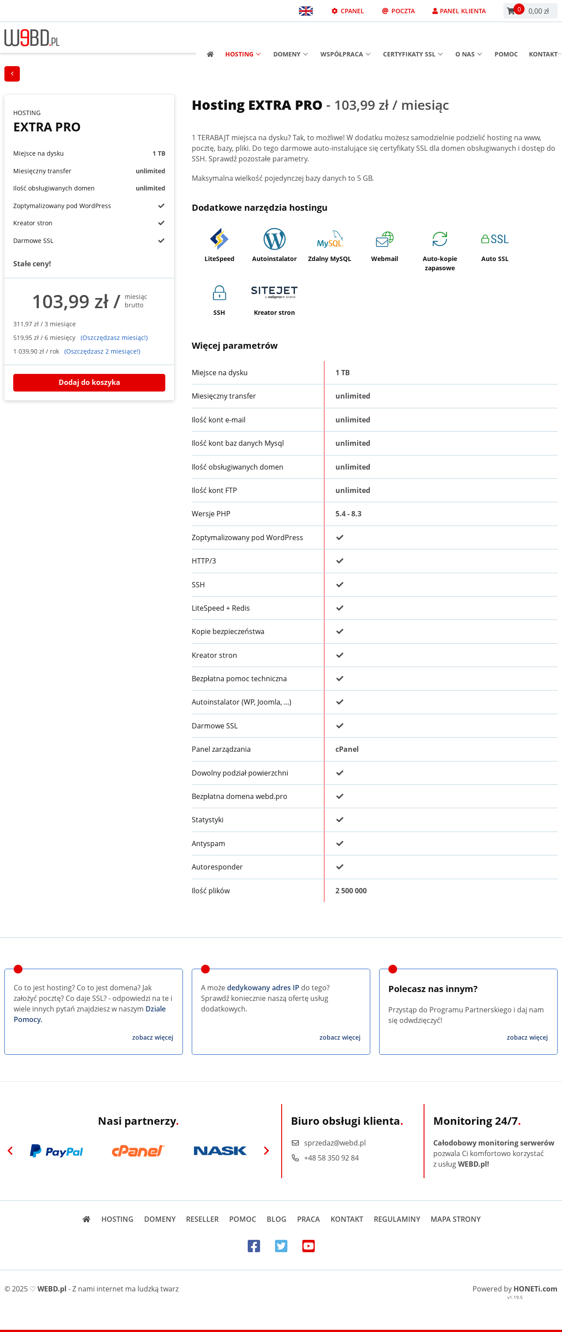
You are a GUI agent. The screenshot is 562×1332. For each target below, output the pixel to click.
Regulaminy (397, 1219)
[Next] (266, 1151)
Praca (308, 1219)
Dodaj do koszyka (89, 382)
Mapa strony (455, 1219)
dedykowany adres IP (263, 987)
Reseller (202, 1219)
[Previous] (10, 1151)
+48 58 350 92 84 (325, 1158)
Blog (277, 1219)
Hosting (243, 38)
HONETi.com (536, 1289)
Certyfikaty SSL (413, 38)
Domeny (290, 38)
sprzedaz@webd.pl (328, 1143)
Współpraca (345, 38)
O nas (468, 38)
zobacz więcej (152, 1037)
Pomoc (506, 38)
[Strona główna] (207, 37)
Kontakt (543, 38)
